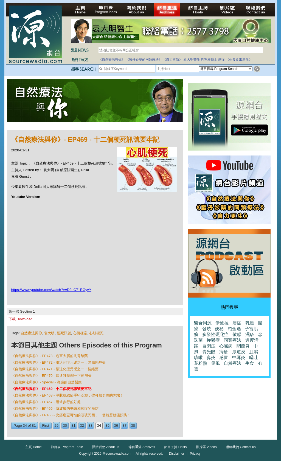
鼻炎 (211, 357)
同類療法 (232, 340)
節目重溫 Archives (141, 447)
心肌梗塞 (80, 333)
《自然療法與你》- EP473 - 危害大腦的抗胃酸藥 (49, 356)
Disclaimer (176, 454)
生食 (249, 363)
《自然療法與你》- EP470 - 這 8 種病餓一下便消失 (51, 376)
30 (65, 425)
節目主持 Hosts (175, 447)
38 (133, 425)
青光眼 (208, 351)
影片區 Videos (206, 447)
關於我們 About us (105, 447)
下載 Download (20, 319)
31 (73, 425)
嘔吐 (253, 357)
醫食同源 (203, 323)
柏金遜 (234, 328)
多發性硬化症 (215, 334)
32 (82, 425)
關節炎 (243, 346)
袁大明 (49, 333)
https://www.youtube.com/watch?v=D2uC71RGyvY (51, 290)
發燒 (206, 328)
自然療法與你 (31, 333)
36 (116, 425)
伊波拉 (222, 323)
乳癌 (249, 323)
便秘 (219, 328)
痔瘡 (223, 351)
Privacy (195, 454)
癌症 (221, 59)
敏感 (236, 334)
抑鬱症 (213, 340)
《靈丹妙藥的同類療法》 (144, 59)
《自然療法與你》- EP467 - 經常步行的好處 (46, 402)
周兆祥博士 (209, 59)
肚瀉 (253, 351)
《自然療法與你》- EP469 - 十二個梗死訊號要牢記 (51, 389)
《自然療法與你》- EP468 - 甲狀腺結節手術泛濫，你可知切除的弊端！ (67, 395)
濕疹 (249, 334)
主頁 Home (33, 447)
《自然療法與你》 (112, 59)
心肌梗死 (96, 333)
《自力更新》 (172, 59)
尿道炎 (238, 351)
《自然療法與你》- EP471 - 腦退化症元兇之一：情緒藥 (55, 369)
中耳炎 (238, 357)
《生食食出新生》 (239, 59)
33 (90, 425)
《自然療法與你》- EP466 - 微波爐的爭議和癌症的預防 (55, 408)
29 (56, 425)
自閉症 (208, 346)
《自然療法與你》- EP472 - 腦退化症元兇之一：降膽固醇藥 (58, 362)
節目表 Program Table (67, 447)
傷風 (215, 363)
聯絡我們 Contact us (241, 447)
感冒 (223, 357)
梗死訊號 (64, 333)
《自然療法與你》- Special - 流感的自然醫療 (46, 382)
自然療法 (232, 363)
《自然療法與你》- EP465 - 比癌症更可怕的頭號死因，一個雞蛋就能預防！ (71, 415)
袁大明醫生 (192, 59)
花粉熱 (200, 363)
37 (125, 425)
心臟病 (225, 346)
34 (99, 425)
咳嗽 (198, 357)
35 (107, 425)
